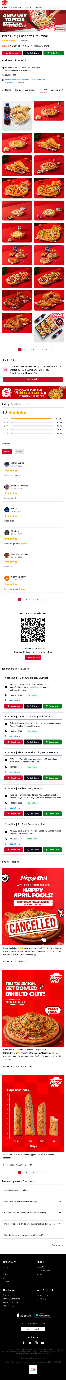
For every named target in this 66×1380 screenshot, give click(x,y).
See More (58, 1245)
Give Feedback (33, 1329)
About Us (41, 1267)
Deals (5, 1267)
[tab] (8, 90)
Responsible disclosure (13, 1302)
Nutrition (40, 1274)
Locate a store (43, 1295)
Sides (5, 1274)
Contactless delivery (45, 1270)
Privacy (6, 1295)
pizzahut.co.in (14, 700)
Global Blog (41, 1299)
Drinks (5, 1278)
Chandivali (38, 8)
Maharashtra (16, 8)
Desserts (7, 1281)
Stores (4, 7)
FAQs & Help (8, 1306)
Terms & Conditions (11, 1299)
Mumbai (28, 8)
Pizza (5, 1270)
